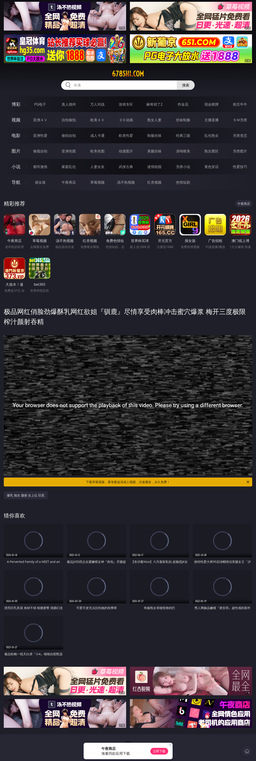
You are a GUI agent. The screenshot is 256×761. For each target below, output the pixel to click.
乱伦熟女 (211, 135)
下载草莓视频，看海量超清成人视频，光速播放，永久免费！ (168, 482)
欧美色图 (97, 151)
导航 (16, 182)
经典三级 (183, 135)
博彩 (16, 104)
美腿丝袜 (154, 151)
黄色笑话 (211, 166)
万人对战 (97, 104)
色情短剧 (183, 182)
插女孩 (40, 182)
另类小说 (183, 166)
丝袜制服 (183, 119)
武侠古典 (126, 166)
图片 (16, 151)
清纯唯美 (183, 151)
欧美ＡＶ (97, 119)
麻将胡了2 (154, 104)
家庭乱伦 (69, 166)
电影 (16, 135)
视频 (16, 120)
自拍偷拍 (69, 119)
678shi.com (128, 73)
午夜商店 (69, 182)
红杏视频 (154, 182)
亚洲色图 (69, 151)
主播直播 (211, 119)
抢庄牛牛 (240, 104)
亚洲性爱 (40, 135)
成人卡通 (97, 135)
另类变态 (240, 135)
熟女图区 (211, 151)
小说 (16, 167)
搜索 (185, 85)
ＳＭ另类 (240, 119)
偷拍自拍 (69, 135)
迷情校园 (154, 166)
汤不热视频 (126, 182)
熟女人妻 (154, 119)
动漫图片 (126, 151)
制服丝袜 (154, 135)
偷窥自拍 (40, 151)
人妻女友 (97, 166)
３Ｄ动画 (126, 119)
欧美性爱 (126, 135)
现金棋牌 (211, 104)
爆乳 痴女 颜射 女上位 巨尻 (25, 495)
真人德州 (69, 104)
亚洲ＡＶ (40, 119)
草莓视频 (97, 182)
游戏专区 (126, 104)
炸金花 (183, 104)
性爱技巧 (240, 166)
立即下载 (159, 751)
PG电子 (40, 104)
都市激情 (40, 166)
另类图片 (240, 151)
